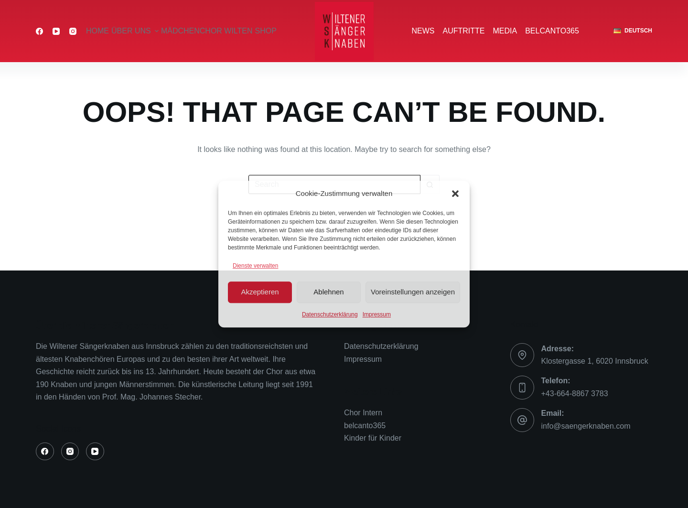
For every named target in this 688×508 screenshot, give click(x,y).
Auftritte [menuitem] (464, 31)
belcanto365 (365, 426)
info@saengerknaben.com (586, 426)
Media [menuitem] (505, 31)
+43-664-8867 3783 (574, 393)
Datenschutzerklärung (330, 314)
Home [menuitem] (97, 31)
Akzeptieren (260, 292)
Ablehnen (328, 292)
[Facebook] (39, 31)
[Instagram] (72, 31)
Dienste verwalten (255, 265)
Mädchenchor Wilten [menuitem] (207, 31)
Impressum (377, 314)
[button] (455, 193)
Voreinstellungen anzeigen (413, 292)
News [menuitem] (423, 31)
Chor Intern (363, 413)
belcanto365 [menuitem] (552, 31)
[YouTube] (56, 31)
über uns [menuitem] (135, 31)
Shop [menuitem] (266, 31)
